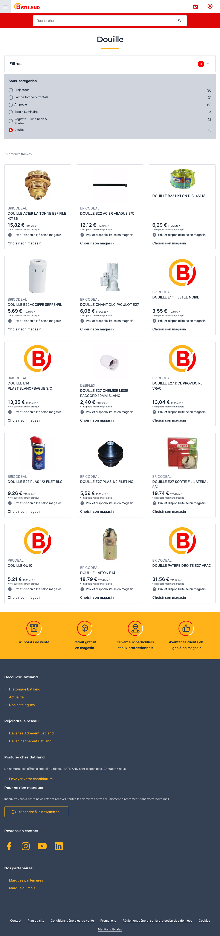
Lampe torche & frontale (31, 97)
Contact (15, 920)
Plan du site (36, 920)
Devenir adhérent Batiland (30, 741)
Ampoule (20, 104)
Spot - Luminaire (26, 111)
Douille (19, 129)
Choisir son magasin (24, 243)
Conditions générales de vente (72, 920)
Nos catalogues (21, 705)
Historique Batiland (24, 689)
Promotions (108, 920)
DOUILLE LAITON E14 (97, 573)
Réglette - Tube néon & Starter (30, 121)
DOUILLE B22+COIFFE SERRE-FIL (35, 304)
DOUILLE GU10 (20, 565)
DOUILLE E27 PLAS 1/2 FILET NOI (107, 481)
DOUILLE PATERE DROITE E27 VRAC (181, 565)
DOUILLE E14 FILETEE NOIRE (175, 297)
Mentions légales (110, 929)
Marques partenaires (25, 880)
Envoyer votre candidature (30, 779)
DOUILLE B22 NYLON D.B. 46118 (178, 196)
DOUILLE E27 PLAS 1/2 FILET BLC (35, 481)
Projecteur (21, 90)
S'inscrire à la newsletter (39, 812)
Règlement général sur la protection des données (157, 920)
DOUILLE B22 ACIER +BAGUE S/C (107, 213)
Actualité (16, 697)
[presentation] (5, 6)
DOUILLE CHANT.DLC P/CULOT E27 (109, 304)
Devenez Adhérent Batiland (31, 733)
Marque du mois (21, 888)
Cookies (204, 920)
